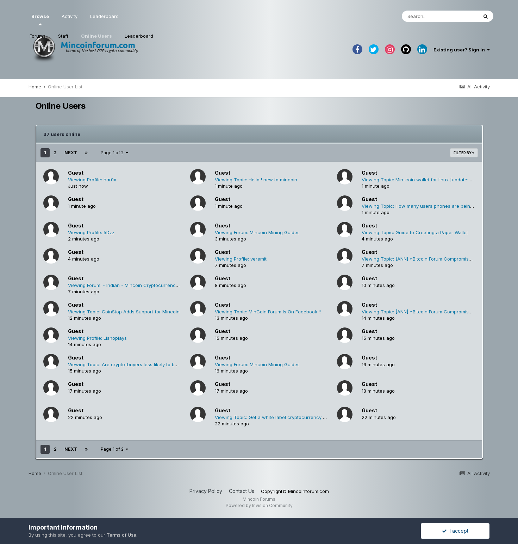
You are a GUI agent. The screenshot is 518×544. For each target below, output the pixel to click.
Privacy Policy (205, 491)
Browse (40, 19)
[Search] (440, 16)
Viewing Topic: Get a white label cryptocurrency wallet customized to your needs (305, 417)
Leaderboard (139, 36)
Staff (63, 36)
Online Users (96, 36)
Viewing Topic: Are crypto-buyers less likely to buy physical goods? (142, 364)
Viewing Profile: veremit (241, 259)
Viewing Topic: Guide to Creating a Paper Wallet (415, 232)
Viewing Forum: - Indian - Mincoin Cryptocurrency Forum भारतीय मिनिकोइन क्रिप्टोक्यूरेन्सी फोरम (163, 285)
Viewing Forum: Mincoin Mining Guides (257, 232)
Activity (69, 16)
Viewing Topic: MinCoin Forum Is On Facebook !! (268, 311)
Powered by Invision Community (259, 505)
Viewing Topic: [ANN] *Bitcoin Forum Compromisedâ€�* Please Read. (439, 259)
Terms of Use (121, 535)
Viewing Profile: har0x (92, 179)
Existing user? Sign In (461, 49)
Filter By (464, 153)
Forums (37, 36)
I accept (455, 531)
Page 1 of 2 (114, 152)
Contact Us (241, 491)
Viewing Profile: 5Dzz (91, 232)
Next (70, 152)
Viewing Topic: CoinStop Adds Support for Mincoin (124, 311)
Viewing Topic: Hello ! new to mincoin (256, 179)
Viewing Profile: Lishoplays (97, 338)
